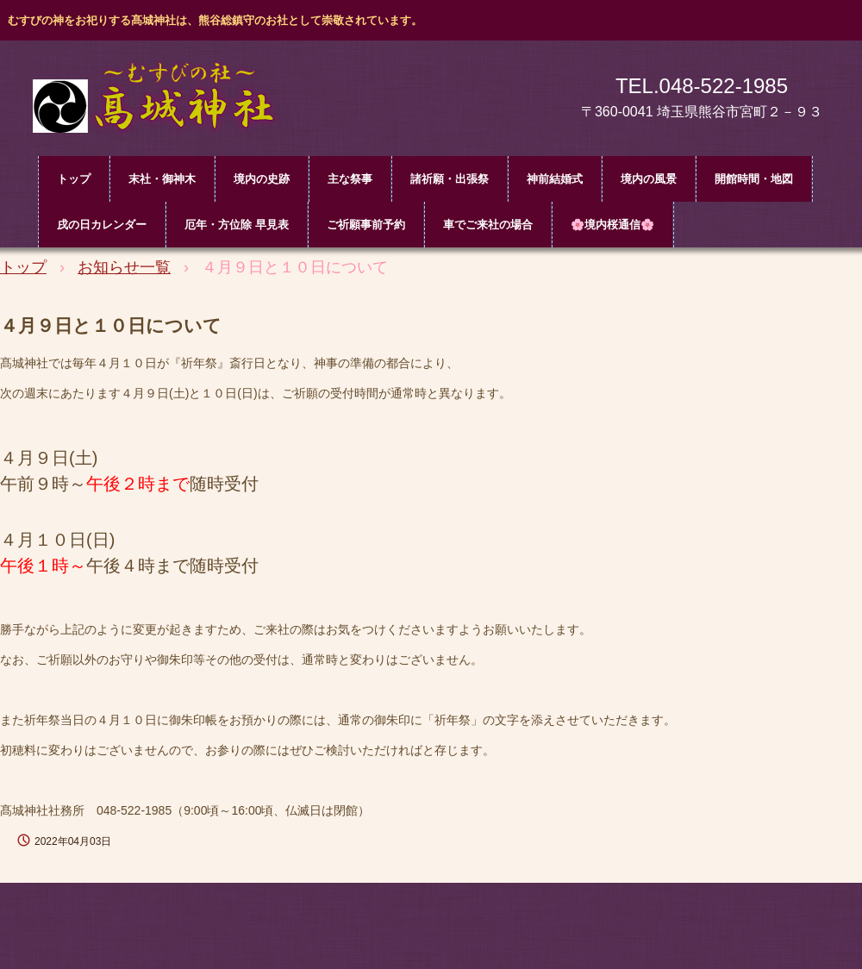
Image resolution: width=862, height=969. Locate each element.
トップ (74, 178)
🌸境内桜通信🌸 (612, 224)
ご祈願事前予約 (366, 224)
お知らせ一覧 (124, 267)
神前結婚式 (555, 178)
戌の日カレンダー (102, 224)
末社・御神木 (162, 178)
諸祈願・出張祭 (449, 178)
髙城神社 (163, 101)
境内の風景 (649, 178)
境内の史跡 (262, 178)
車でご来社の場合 (488, 224)
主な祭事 (350, 178)
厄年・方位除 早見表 (236, 224)
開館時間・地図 (754, 178)
